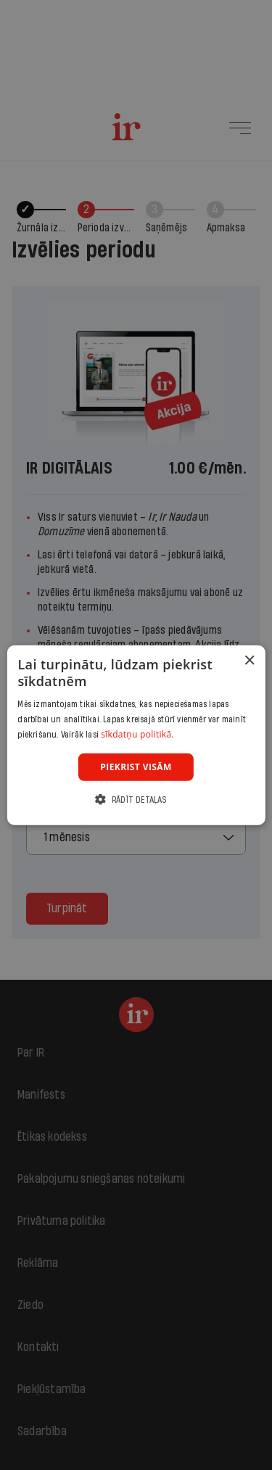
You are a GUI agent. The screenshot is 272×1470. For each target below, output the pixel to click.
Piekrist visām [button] (135, 766)
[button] (135, 799)
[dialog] (136, 735)
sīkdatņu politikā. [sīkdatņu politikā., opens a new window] (137, 734)
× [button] (249, 660)
